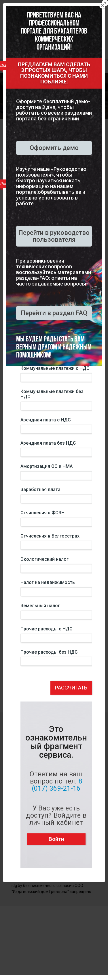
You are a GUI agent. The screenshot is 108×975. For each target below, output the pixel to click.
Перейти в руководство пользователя (54, 236)
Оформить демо (54, 147)
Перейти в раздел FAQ (54, 312)
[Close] (102, 5)
